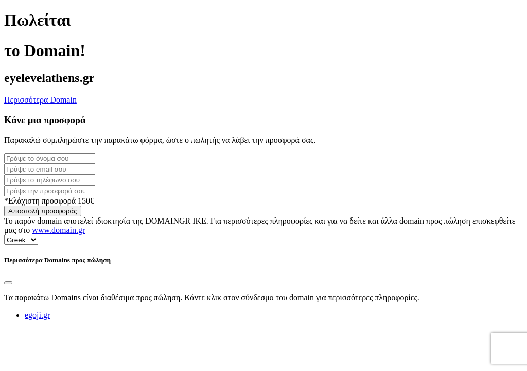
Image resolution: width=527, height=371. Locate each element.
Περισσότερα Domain (40, 99)
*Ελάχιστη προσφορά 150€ (49, 200)
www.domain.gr (58, 230)
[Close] (8, 282)
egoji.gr (37, 315)
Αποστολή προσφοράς (42, 211)
